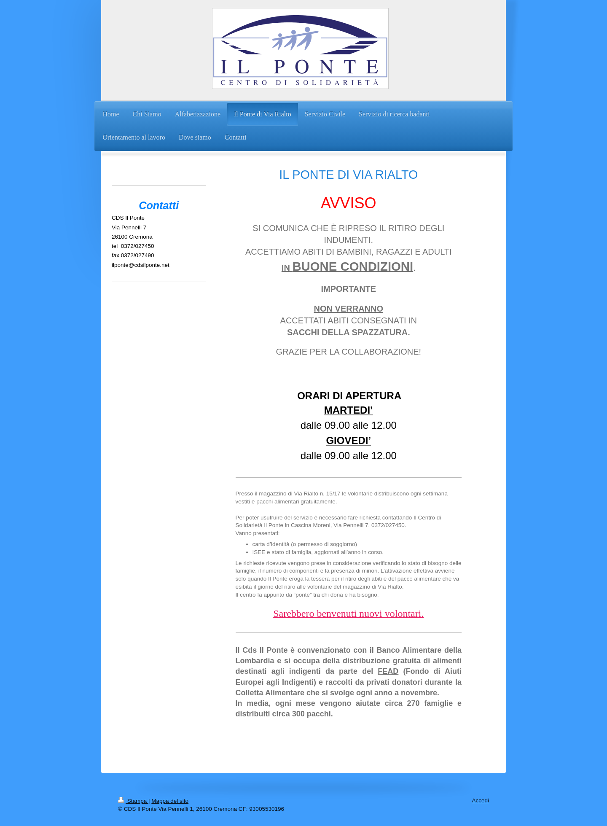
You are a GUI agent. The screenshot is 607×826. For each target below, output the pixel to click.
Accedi (480, 800)
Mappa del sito (169, 801)
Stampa (133, 801)
